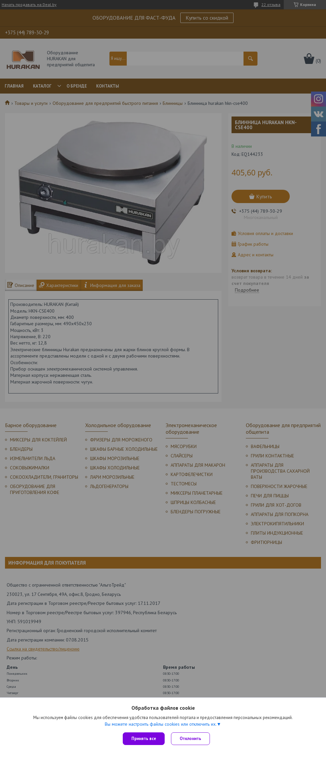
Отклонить (191, 738)
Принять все (143, 738)
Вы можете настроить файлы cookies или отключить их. (161, 724)
